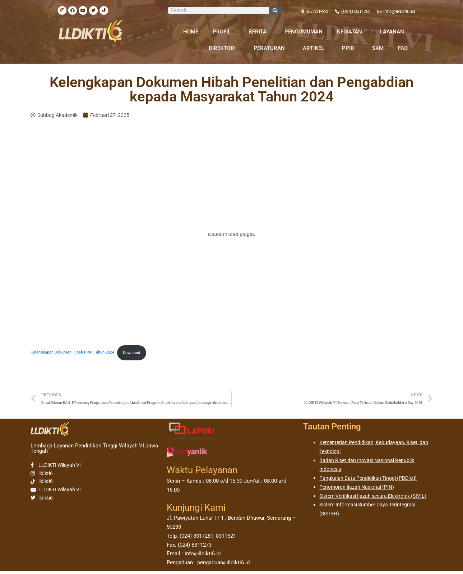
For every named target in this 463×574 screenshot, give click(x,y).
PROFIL (223, 31)
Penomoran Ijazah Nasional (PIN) (359, 490)
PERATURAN (271, 48)
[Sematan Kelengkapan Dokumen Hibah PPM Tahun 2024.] (232, 235)
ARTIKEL (315, 48)
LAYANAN (394, 31)
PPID (350, 48)
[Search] (275, 10)
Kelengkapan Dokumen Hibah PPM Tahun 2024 (77, 353)
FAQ (403, 48)
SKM (378, 48)
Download (143, 353)
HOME (190, 31)
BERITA (259, 31)
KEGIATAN (351, 31)
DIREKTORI (224, 48)
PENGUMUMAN (303, 31)
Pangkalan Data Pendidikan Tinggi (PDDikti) (371, 481)
